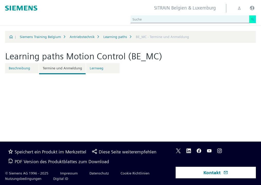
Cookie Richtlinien (135, 173)
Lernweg (96, 68)
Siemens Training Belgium (40, 37)
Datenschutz (99, 173)
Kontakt (215, 172)
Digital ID (60, 179)
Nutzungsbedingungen (23, 179)
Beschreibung (19, 68)
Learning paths (115, 37)
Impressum (69, 173)
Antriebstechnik (82, 37)
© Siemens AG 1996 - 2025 (26, 173)
